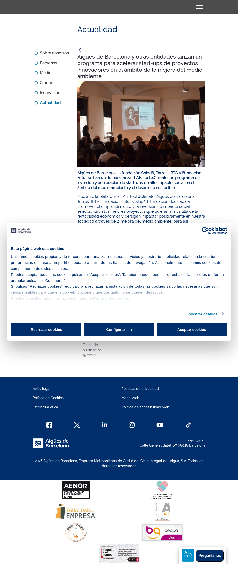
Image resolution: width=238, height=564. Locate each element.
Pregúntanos (210, 555)
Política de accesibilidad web (145, 407)
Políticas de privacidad (140, 389)
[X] (77, 425)
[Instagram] (132, 425)
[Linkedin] (105, 425)
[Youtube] (159, 425)
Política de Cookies (48, 398)
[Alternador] (199, 7)
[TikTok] (188, 425)
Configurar (119, 329)
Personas (48, 63)
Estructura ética (45, 407)
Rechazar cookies (46, 329)
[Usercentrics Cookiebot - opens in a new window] (205, 230)
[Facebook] (49, 425)
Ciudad (46, 82)
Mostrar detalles (203, 314)
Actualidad (50, 102)
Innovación (50, 92)
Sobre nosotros (54, 53)
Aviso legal (41, 389)
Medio (46, 72)
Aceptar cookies (191, 329)
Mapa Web (130, 398)
